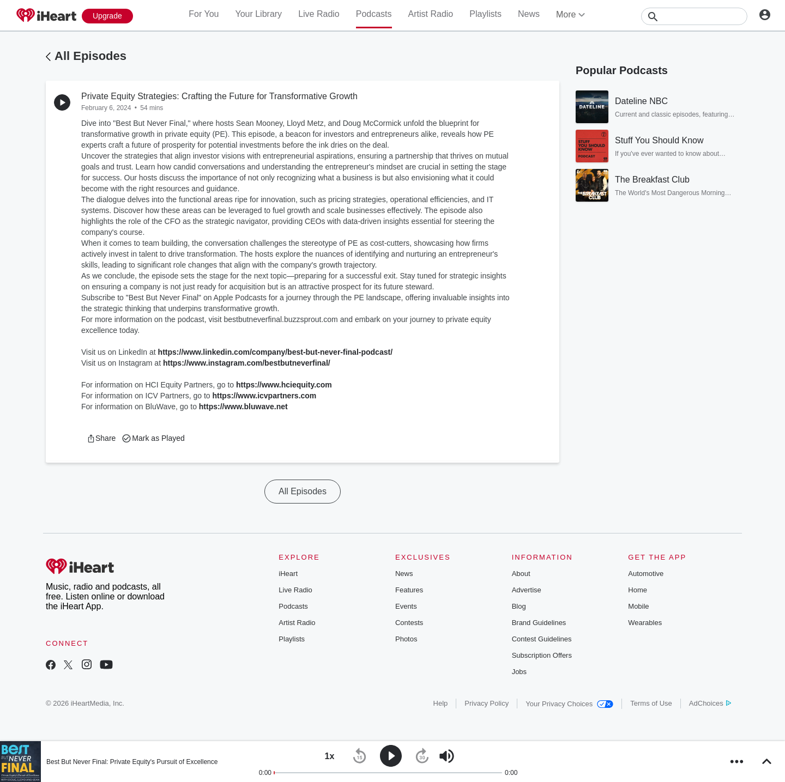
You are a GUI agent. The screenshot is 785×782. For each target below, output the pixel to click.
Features (409, 590)
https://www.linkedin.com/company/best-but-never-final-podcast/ (275, 352)
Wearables (645, 623)
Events (406, 606)
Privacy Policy (486, 703)
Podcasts (374, 14)
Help (440, 703)
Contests (409, 623)
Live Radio (319, 14)
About (521, 573)
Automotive (645, 573)
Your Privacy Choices (569, 704)
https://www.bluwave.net (243, 406)
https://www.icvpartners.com (264, 395)
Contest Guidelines (542, 639)
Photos (406, 639)
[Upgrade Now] (107, 16)
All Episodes (90, 56)
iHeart (288, 573)
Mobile (638, 606)
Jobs (519, 672)
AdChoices (710, 703)
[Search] (694, 16)
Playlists (485, 14)
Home (637, 590)
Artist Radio (431, 14)
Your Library (258, 14)
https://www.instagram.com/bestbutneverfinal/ (246, 363)
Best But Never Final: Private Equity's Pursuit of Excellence (132, 762)
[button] (101, 438)
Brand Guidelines (539, 623)
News (529, 14)
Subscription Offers (542, 655)
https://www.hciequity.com (284, 384)
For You (204, 14)
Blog (519, 606)
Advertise (526, 590)
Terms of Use (651, 703)
